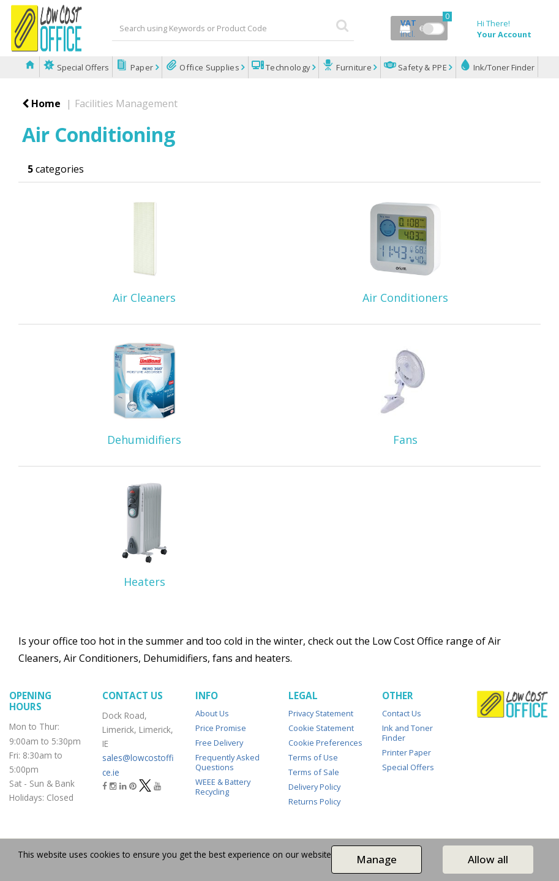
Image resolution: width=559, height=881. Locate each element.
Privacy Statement (320, 713)
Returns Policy (314, 801)
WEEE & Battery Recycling (222, 786)
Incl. (408, 28)
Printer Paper (406, 752)
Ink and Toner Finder (407, 732)
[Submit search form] (342, 25)
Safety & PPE (422, 67)
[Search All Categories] (233, 28)
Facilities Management (126, 103)
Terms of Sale (313, 772)
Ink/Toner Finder (503, 67)
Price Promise (220, 727)
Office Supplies (209, 67)
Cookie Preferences (325, 742)
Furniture (354, 67)
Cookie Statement (321, 727)
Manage (376, 859)
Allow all (488, 859)
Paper (141, 67)
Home (41, 103)
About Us (212, 713)
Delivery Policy (314, 786)
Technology (288, 67)
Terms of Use (313, 757)
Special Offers (82, 67)
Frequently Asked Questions (227, 762)
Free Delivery (219, 742)
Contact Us (401, 713)
